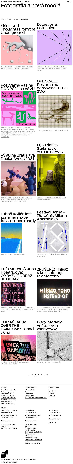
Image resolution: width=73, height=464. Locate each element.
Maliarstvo (21, 131)
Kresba (27, 426)
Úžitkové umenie (17, 135)
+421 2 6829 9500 (31, 417)
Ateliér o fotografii (57, 307)
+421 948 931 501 (6, 415)
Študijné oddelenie (7, 395)
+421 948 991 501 (30, 415)
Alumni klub (25, 68)
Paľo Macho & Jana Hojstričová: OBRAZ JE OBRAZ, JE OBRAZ (18, 274)
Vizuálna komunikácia (13, 68)
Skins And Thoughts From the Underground (18, 29)
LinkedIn (52, 395)
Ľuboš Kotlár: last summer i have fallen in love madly (18, 217)
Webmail (28, 392)
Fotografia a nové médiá (20, 19)
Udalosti (8, 19)
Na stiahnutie (29, 395)
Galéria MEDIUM (6, 401)
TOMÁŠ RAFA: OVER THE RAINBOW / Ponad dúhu (17, 327)
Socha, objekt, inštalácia (9, 133)
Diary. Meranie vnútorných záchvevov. (50, 326)
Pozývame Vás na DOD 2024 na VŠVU (18, 87)
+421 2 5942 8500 (7, 417)
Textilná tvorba (22, 133)
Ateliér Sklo (22, 201)
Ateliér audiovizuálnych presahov (19, 362)
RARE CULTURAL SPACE (7, 66)
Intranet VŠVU (29, 390)
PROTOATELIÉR (41, 68)
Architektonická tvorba (15, 127)
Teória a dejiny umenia (53, 68)
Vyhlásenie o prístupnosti (9, 462)
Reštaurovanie (30, 131)
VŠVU (2, 19)
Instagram (52, 390)
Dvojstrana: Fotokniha (47, 26)
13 (47, 375)
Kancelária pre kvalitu (8, 390)
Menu (69, 2)
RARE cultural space (8, 403)
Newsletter (29, 393)
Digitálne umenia (30, 424)
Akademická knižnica (8, 399)
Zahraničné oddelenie (8, 397)
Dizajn (9, 129)
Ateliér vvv (56, 254)
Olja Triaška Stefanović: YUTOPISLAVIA (50, 148)
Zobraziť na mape (7, 421)
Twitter (51, 393)
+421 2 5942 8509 (55, 415)
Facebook (52, 392)
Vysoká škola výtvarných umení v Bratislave (15, 1)
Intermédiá (13, 131)
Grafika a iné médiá (53, 309)
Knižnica (47, 66)
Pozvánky (17, 66)
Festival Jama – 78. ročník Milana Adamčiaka (52, 216)
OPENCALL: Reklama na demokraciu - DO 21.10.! (52, 86)
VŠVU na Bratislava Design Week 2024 (18, 157)
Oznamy (39, 130)
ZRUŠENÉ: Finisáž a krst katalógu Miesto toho (52, 273)
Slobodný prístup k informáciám (36, 397)
